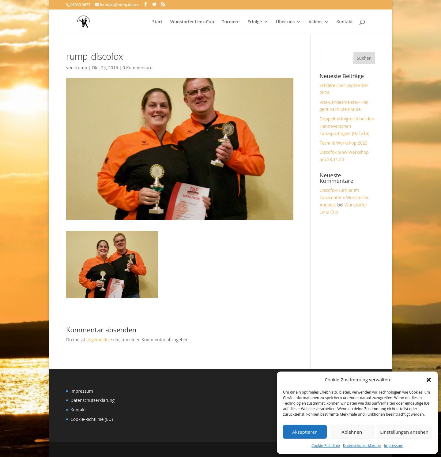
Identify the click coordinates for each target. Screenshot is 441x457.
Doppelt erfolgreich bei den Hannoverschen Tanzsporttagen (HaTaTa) (347, 126)
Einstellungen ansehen (404, 432)
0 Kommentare (137, 67)
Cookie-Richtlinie (325, 445)
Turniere (231, 22)
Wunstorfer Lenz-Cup (192, 22)
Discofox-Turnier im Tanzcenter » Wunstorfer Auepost (344, 197)
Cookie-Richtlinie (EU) (91, 419)
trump (81, 67)
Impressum (393, 445)
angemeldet (98, 339)
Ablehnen (351, 432)
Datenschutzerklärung (362, 445)
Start (157, 22)
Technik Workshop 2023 (344, 143)
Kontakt (344, 22)
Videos (315, 22)
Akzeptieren (305, 432)
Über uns (285, 22)
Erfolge (254, 22)
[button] (429, 380)
